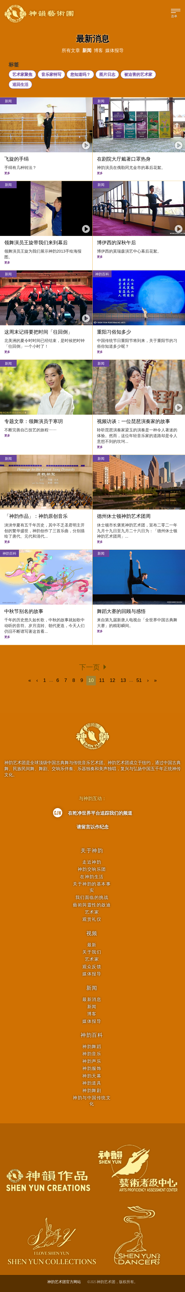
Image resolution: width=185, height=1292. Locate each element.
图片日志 (107, 74)
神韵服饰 (91, 1068)
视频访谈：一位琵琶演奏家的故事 (133, 421)
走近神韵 (91, 862)
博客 (92, 1013)
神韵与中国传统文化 (92, 1100)
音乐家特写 (51, 74)
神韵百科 (102, 274)
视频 (92, 933)
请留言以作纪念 (93, 827)
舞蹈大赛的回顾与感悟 (121, 611)
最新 (92, 944)
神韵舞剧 (91, 1090)
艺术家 (92, 912)
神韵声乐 (91, 1061)
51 (139, 680)
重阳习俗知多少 (114, 332)
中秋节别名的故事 (23, 611)
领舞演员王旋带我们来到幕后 (36, 242)
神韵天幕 (91, 1075)
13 (123, 680)
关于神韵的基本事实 (92, 886)
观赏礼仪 (91, 919)
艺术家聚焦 (22, 74)
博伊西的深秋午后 (116, 242)
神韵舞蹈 (91, 1046)
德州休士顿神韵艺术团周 (124, 516)
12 (112, 680)
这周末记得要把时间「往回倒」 (38, 332)
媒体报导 (91, 973)
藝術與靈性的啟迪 (92, 904)
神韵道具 (91, 1082)
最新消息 (91, 999)
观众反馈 (91, 966)
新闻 (8, 101)
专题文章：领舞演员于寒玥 (33, 421)
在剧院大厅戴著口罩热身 (124, 159)
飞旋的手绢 (16, 159)
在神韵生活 (92, 876)
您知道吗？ (80, 74)
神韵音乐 (91, 1053)
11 (101, 680)
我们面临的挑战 (92, 897)
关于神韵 (92, 850)
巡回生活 (20, 84)
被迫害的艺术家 (138, 74)
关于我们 (91, 951)
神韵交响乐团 (92, 869)
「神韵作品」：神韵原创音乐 (36, 516)
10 (91, 680)
